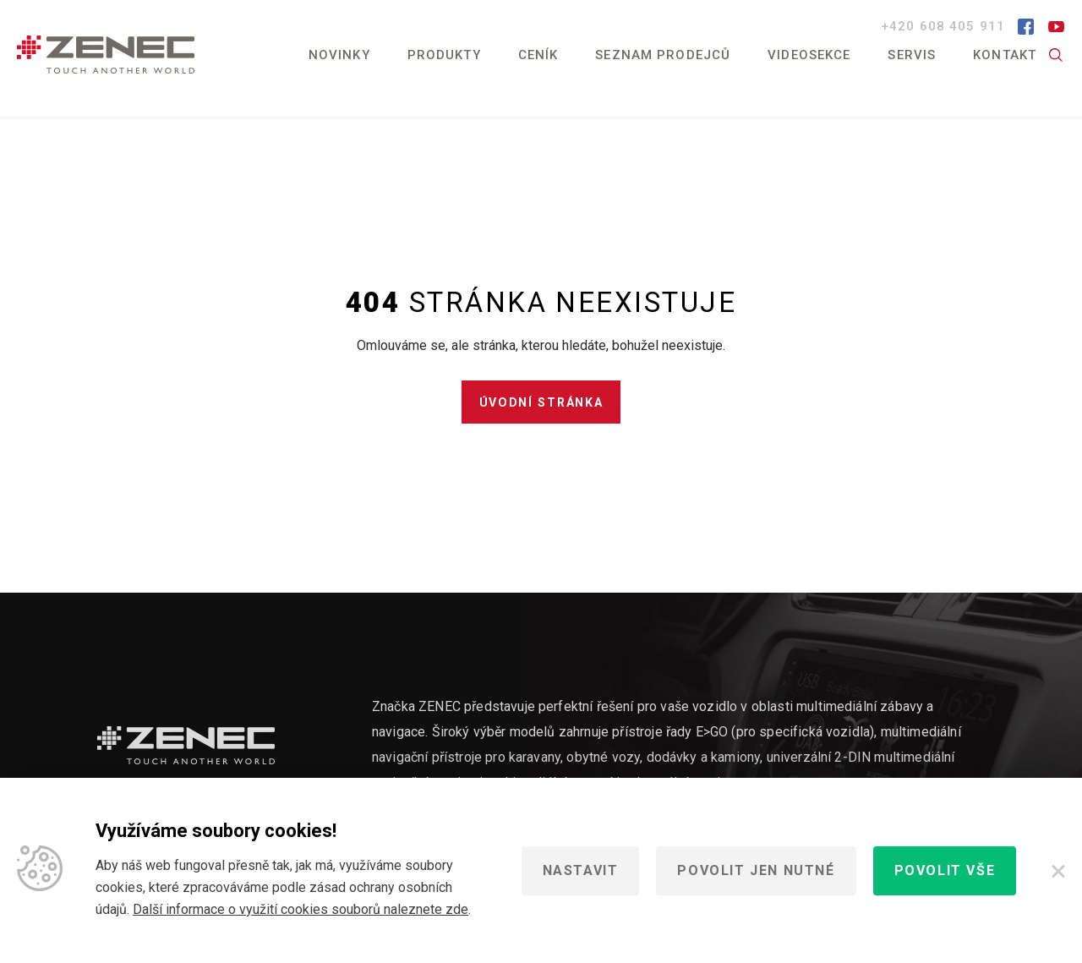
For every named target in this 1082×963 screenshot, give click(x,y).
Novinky (339, 55)
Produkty (444, 55)
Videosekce (809, 55)
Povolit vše (945, 870)
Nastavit (581, 870)
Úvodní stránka (540, 408)
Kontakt (1004, 55)
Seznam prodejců (662, 55)
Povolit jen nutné (755, 870)
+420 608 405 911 (945, 26)
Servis (912, 55)
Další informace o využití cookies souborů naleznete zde (300, 909)
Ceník (538, 55)
